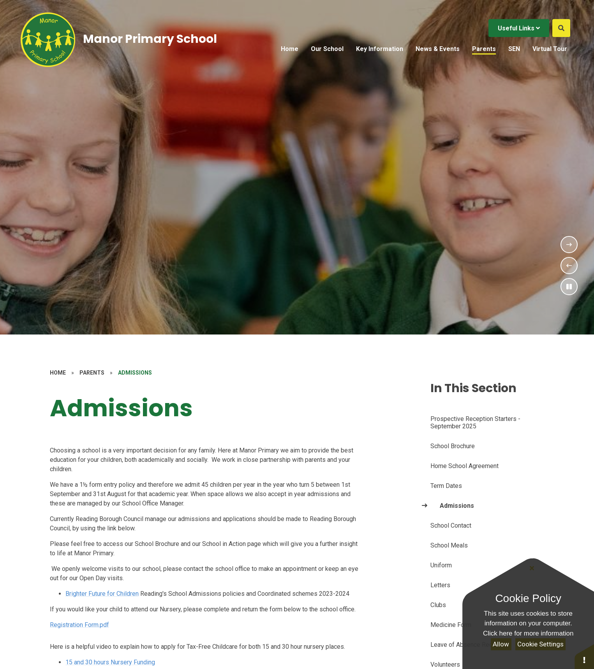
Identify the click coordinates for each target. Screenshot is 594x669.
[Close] (532, 568)
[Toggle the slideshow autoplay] (569, 286)
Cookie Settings (540, 644)
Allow (501, 644)
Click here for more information (528, 633)
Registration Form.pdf (79, 625)
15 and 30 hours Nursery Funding (110, 662)
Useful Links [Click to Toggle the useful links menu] (519, 28)
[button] (584, 656)
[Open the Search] (561, 28)
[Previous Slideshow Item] (569, 265)
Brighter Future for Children (102, 593)
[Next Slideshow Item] (569, 244)
